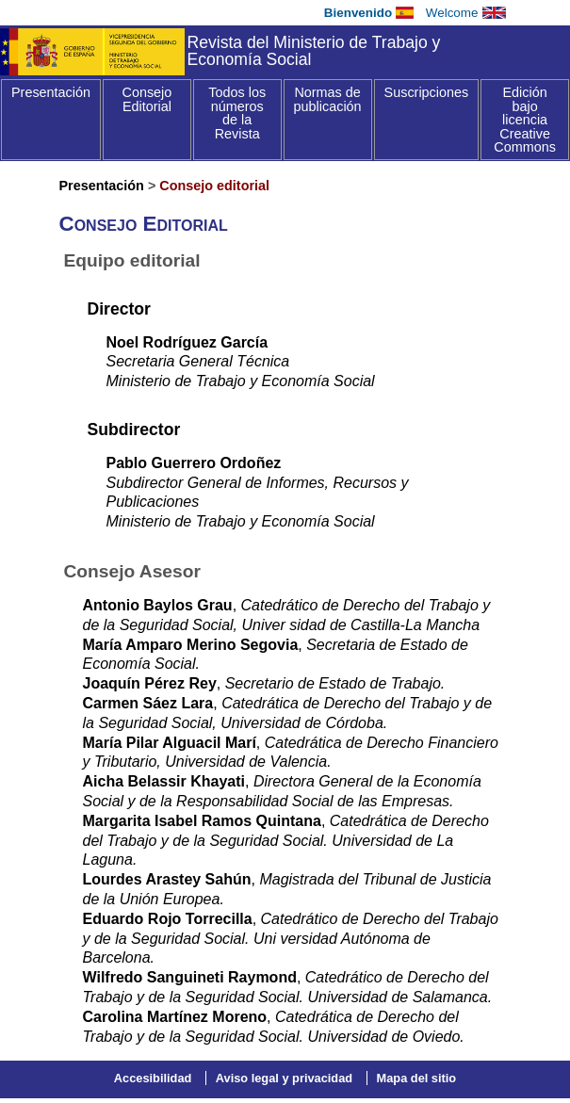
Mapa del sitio (417, 1078)
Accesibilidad (153, 1078)
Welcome (452, 13)
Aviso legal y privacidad (284, 1078)
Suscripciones (426, 92)
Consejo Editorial (146, 99)
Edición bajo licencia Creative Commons (525, 119)
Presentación (50, 92)
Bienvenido (358, 13)
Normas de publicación (328, 99)
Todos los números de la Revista (237, 113)
